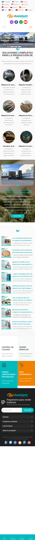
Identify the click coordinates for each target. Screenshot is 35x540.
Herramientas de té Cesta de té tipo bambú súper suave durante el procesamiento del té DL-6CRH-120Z (22, 251)
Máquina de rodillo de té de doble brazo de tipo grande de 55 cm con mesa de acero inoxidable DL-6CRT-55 (22, 263)
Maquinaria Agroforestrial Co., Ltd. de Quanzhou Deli (17, 191)
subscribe (27, 410)
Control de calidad (8, 348)
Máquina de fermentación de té (26, 115)
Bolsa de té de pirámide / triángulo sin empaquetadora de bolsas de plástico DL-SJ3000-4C (22, 311)
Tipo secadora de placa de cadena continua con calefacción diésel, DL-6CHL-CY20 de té (22, 299)
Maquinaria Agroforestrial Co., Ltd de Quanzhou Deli (17, 40)
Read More (17, 216)
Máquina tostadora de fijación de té (26, 85)
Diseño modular (23, 348)
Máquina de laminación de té (8, 115)
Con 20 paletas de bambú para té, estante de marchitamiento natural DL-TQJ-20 (22, 239)
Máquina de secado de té (8, 85)
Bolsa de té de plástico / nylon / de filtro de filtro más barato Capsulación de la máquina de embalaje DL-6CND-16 (22, 323)
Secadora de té (8, 146)
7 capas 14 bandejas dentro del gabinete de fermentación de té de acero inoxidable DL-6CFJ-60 (22, 275)
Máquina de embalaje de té (26, 146)
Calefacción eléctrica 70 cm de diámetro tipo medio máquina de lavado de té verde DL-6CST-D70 (22, 287)
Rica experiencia (25, 373)
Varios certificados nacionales (8, 374)
